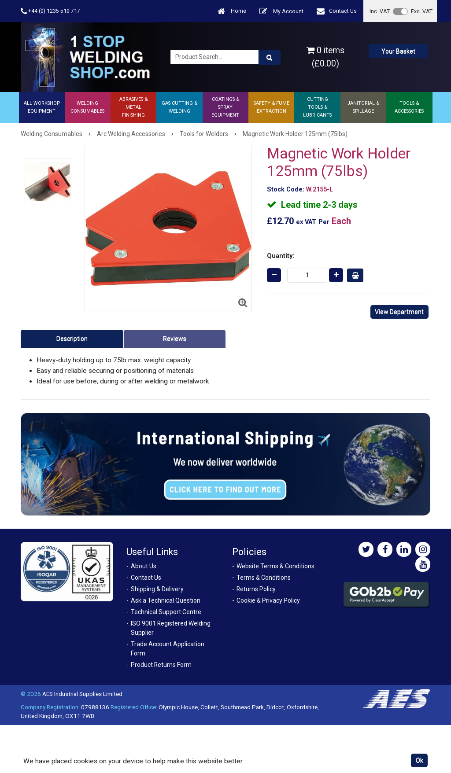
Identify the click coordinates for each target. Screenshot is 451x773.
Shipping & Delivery (157, 589)
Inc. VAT (380, 11)
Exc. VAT (422, 11)
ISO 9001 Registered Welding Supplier (171, 628)
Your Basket (398, 51)
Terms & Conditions (264, 577)
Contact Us (337, 11)
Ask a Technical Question (165, 600)
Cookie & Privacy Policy (268, 600)
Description (72, 338)
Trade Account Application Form (167, 648)
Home (232, 11)
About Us (143, 566)
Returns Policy (256, 589)
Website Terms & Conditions (275, 566)
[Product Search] (270, 57)
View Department (399, 311)
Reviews (174, 338)
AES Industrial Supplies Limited (82, 693)
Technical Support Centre (166, 611)
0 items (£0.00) (325, 56)
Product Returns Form (161, 664)
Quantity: (280, 256)
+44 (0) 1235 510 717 (50, 11)
